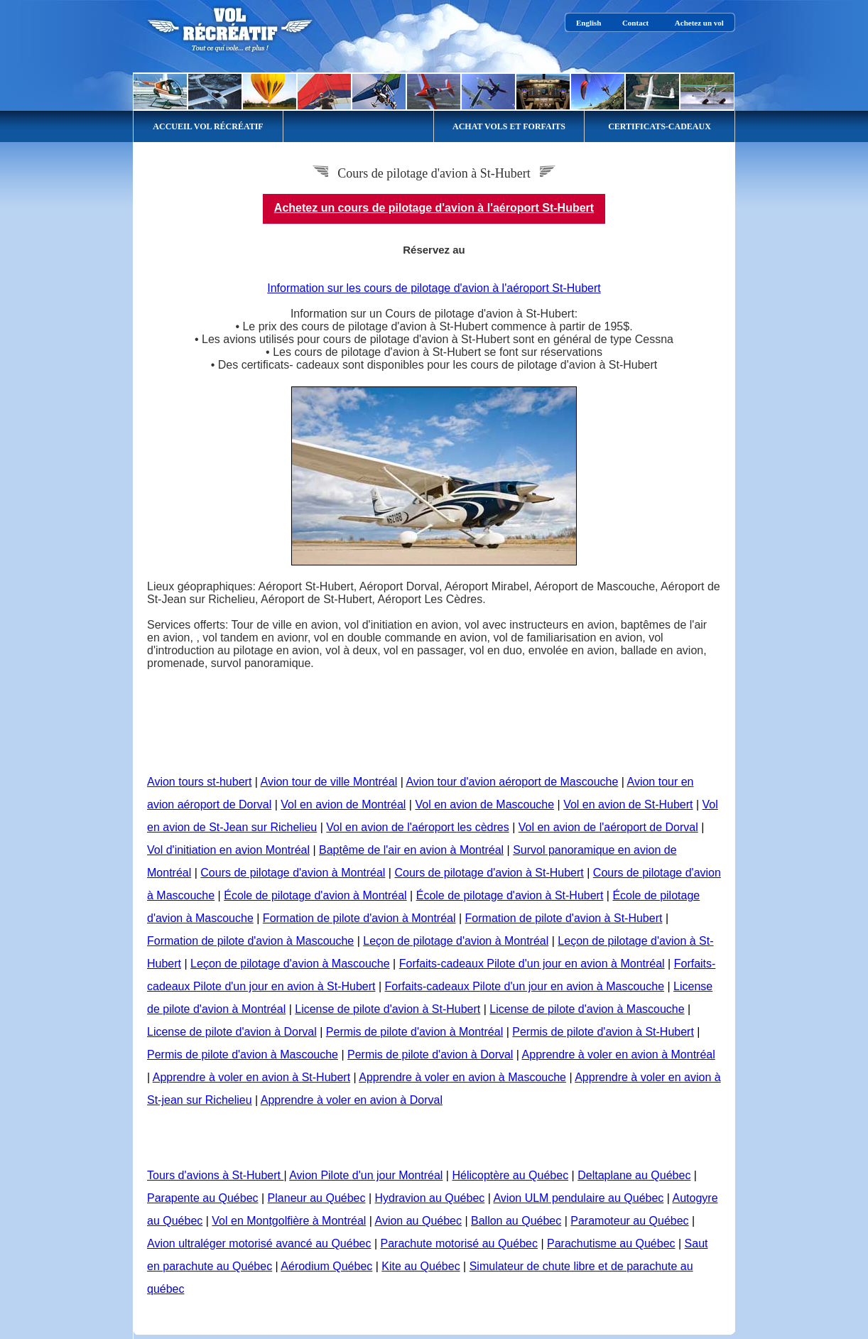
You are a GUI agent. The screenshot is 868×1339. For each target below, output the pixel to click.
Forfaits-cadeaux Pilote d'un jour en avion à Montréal (532, 964)
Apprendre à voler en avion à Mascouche (462, 1077)
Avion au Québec (418, 1221)
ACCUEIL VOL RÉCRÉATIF (208, 126)
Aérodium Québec (326, 1266)
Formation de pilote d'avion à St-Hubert (564, 918)
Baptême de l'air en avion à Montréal (411, 850)
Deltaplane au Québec (633, 1175)
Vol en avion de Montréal (343, 804)
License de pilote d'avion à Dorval (232, 1032)
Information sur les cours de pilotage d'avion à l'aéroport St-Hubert (433, 288)
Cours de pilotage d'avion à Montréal (292, 873)
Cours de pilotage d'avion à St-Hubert (488, 873)
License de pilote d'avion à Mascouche (586, 1009)
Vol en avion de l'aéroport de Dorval (608, 827)
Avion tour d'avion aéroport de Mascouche (512, 782)
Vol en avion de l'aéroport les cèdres (417, 827)
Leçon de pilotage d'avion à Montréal (455, 941)
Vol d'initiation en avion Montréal (228, 850)
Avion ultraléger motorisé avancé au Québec (259, 1243)
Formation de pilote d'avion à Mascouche (250, 941)
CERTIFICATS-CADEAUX (659, 126)
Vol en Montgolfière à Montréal (289, 1221)
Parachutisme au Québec (611, 1243)
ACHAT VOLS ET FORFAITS (508, 126)
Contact (635, 22)
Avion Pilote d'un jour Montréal (366, 1175)
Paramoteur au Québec (629, 1221)
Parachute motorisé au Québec (459, 1243)
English (588, 22)
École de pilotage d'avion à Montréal (315, 895)
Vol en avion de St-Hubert (628, 804)
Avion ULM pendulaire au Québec (578, 1198)
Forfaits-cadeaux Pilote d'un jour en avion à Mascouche (525, 986)
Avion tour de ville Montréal (329, 782)
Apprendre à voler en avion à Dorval (352, 1100)
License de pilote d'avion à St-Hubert (387, 1009)
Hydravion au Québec (430, 1198)
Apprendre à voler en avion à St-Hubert (251, 1077)
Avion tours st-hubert (199, 782)
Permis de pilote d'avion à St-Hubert (603, 1032)
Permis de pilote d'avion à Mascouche (242, 1054)
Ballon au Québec (516, 1221)
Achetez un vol (699, 22)
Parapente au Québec (203, 1198)
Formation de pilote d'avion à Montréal (359, 918)
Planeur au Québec (317, 1198)
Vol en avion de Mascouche (484, 804)
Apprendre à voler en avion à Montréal (618, 1054)
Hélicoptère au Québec (510, 1175)
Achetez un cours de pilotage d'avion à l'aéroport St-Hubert (434, 208)
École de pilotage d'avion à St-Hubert (510, 895)
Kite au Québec (420, 1266)
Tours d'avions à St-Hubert (215, 1175)
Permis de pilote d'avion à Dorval (430, 1054)
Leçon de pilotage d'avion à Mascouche (290, 964)
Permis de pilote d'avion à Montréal (414, 1032)
